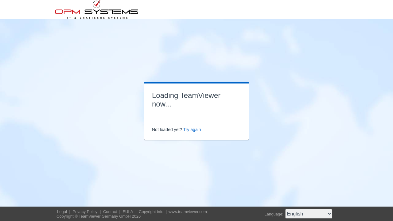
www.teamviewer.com (188, 211)
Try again (192, 129)
